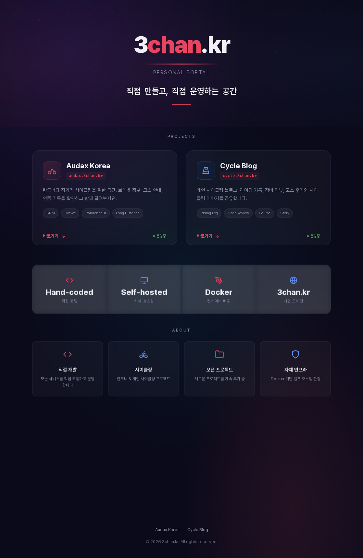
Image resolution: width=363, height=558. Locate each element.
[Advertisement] (181, 454)
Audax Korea (167, 529)
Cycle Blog (197, 529)
